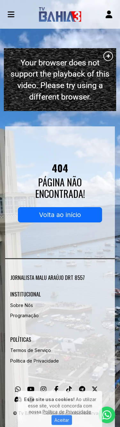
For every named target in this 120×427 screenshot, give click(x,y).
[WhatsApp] (18, 389)
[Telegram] (82, 389)
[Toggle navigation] (11, 14)
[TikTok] (69, 389)
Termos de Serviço (30, 350)
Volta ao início (60, 215)
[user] (109, 14)
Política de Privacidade (34, 360)
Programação (24, 315)
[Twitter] (95, 389)
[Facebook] (56, 389)
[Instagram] (43, 389)
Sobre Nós (21, 305)
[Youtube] (31, 389)
